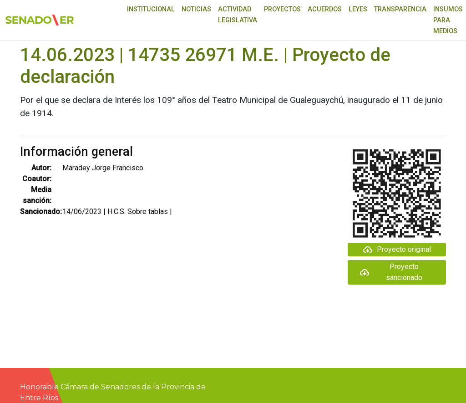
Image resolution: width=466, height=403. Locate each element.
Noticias (196, 9)
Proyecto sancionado (390, 272)
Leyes (358, 9)
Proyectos (282, 9)
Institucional (151, 9)
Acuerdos (325, 9)
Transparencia (400, 9)
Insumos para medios (448, 20)
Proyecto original (396, 249)
